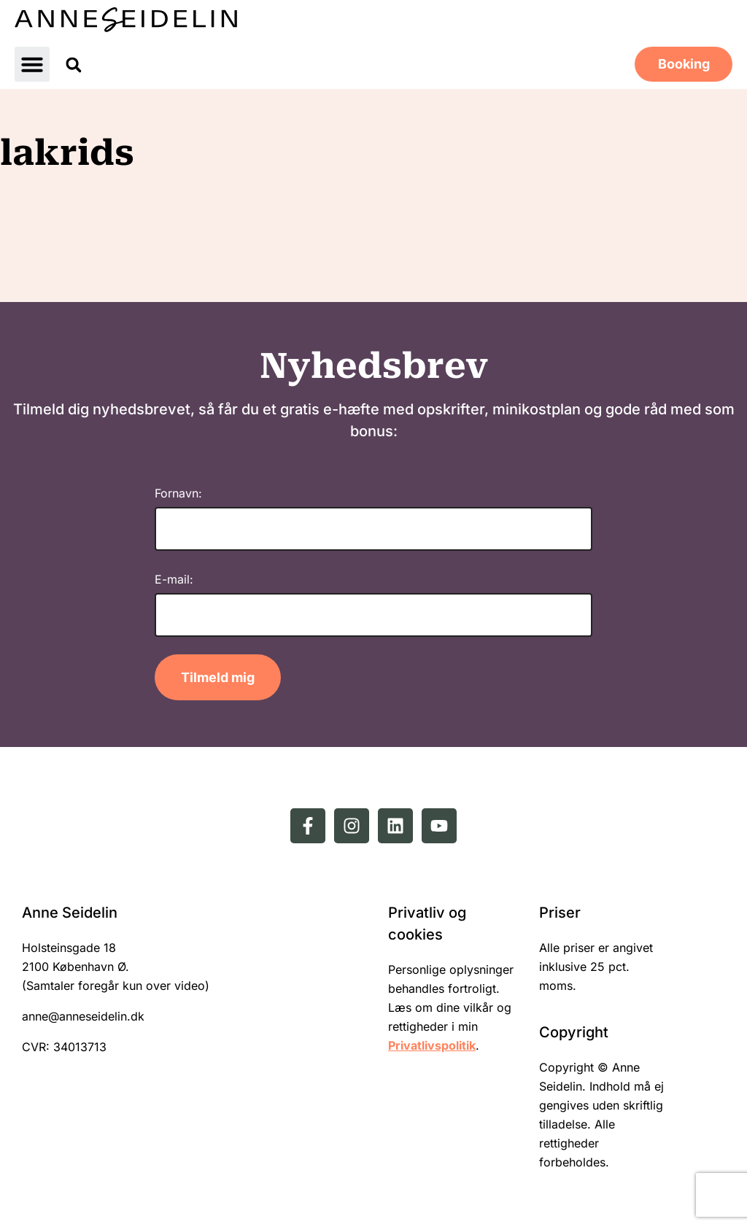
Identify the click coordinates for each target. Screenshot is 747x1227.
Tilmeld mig (218, 677)
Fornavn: (178, 493)
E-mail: (174, 579)
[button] (32, 64)
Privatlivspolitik (432, 1045)
